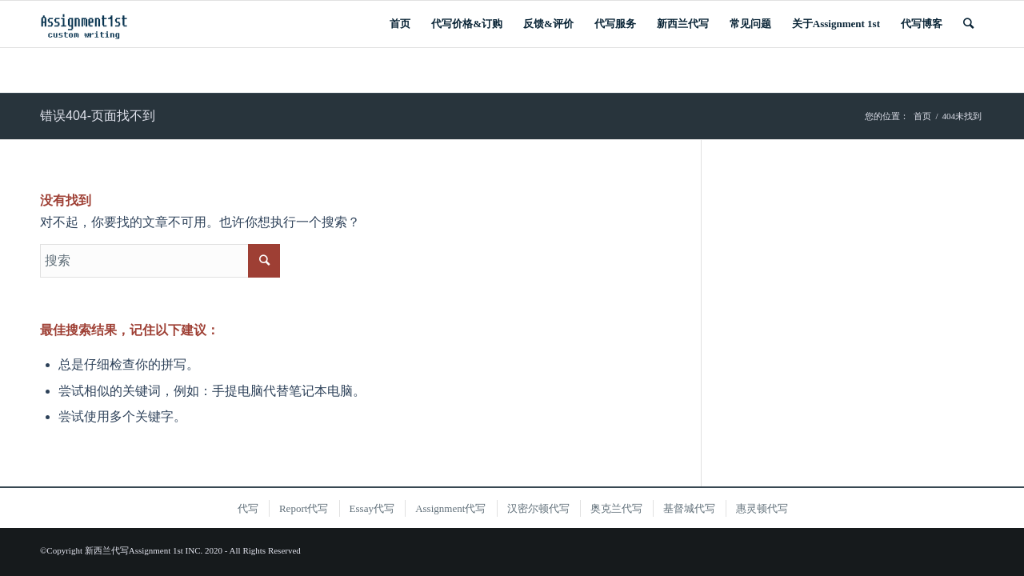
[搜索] (968, 24)
